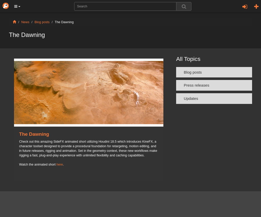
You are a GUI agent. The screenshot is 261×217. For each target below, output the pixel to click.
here (60, 164)
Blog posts (42, 22)
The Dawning (34, 134)
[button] (17, 6)
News (25, 22)
